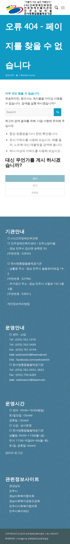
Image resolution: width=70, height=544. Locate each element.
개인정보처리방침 (18, 304)
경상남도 (14, 486)
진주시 (13, 491)
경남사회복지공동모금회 (24, 501)
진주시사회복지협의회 (23, 506)
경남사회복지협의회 (21, 496)
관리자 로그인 (14, 452)
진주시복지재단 (19, 511)
